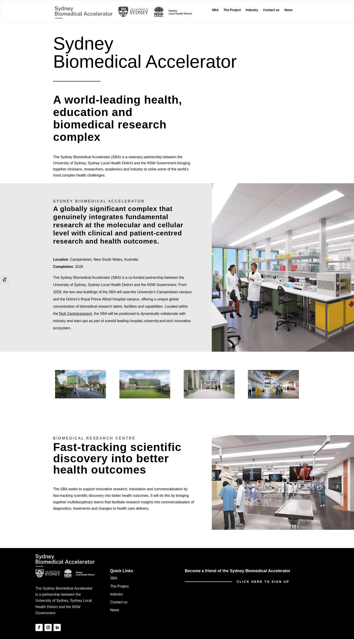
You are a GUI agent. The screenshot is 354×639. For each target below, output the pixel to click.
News (288, 10)
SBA (215, 10)
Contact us (271, 10)
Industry (252, 10)
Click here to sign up (263, 581)
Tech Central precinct (75, 314)
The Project (232, 10)
